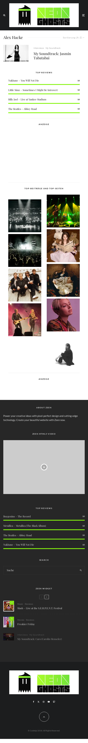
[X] (38, 701)
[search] (81, 570)
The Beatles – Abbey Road (22, 109)
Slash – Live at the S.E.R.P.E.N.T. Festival (39, 609)
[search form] (40, 570)
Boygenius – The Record (17, 516)
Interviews (39, 48)
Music (20, 605)
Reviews (29, 605)
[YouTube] (48, 701)
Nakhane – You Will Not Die (23, 80)
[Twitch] (54, 701)
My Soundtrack (53, 48)
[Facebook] (33, 701)
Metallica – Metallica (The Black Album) (24, 525)
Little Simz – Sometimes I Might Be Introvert (33, 90)
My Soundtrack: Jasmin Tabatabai (52, 55)
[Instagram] (43, 701)
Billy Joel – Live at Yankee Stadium (27, 99)
